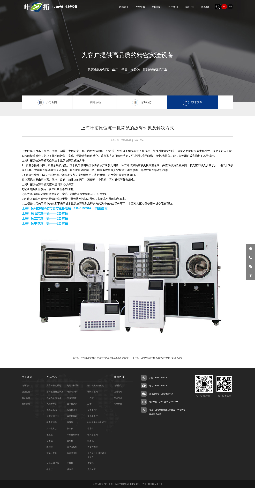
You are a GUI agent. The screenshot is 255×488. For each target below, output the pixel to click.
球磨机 (90, 441)
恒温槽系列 (72, 410)
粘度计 (90, 404)
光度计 (70, 463)
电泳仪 (90, 428)
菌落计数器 (52, 453)
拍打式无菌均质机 (95, 385)
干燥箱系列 (92, 391)
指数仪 (50, 469)
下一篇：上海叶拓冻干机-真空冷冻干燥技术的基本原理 (157, 358)
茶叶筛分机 (72, 453)
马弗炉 (90, 398)
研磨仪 (50, 441)
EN (230, 6)
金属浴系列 (92, 434)
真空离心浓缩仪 (54, 398)
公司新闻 (118, 385)
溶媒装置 (91, 469)
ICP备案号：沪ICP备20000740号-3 (146, 484)
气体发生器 (52, 404)
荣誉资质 (26, 404)
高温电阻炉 (72, 398)
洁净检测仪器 (53, 463)
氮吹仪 (70, 428)
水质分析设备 (73, 434)
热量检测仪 (92, 447)
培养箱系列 (72, 391)
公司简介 (26, 385)
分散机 (70, 441)
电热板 (50, 434)
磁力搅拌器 (52, 422)
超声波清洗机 (53, 416)
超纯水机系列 (73, 385)
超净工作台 (92, 410)
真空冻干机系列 (54, 385)
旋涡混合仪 (92, 416)
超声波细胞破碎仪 (55, 391)
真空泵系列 (72, 404)
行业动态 (118, 398)
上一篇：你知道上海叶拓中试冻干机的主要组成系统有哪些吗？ (101, 358)
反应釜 (70, 469)
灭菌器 (90, 463)
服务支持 (26, 398)
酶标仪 (50, 447)
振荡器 (70, 422)
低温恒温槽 (52, 410)
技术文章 (118, 404)
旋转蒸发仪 (52, 428)
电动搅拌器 (72, 416)
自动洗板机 (72, 447)
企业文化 (26, 391)
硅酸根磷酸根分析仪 (96, 422)
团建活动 (118, 391)
